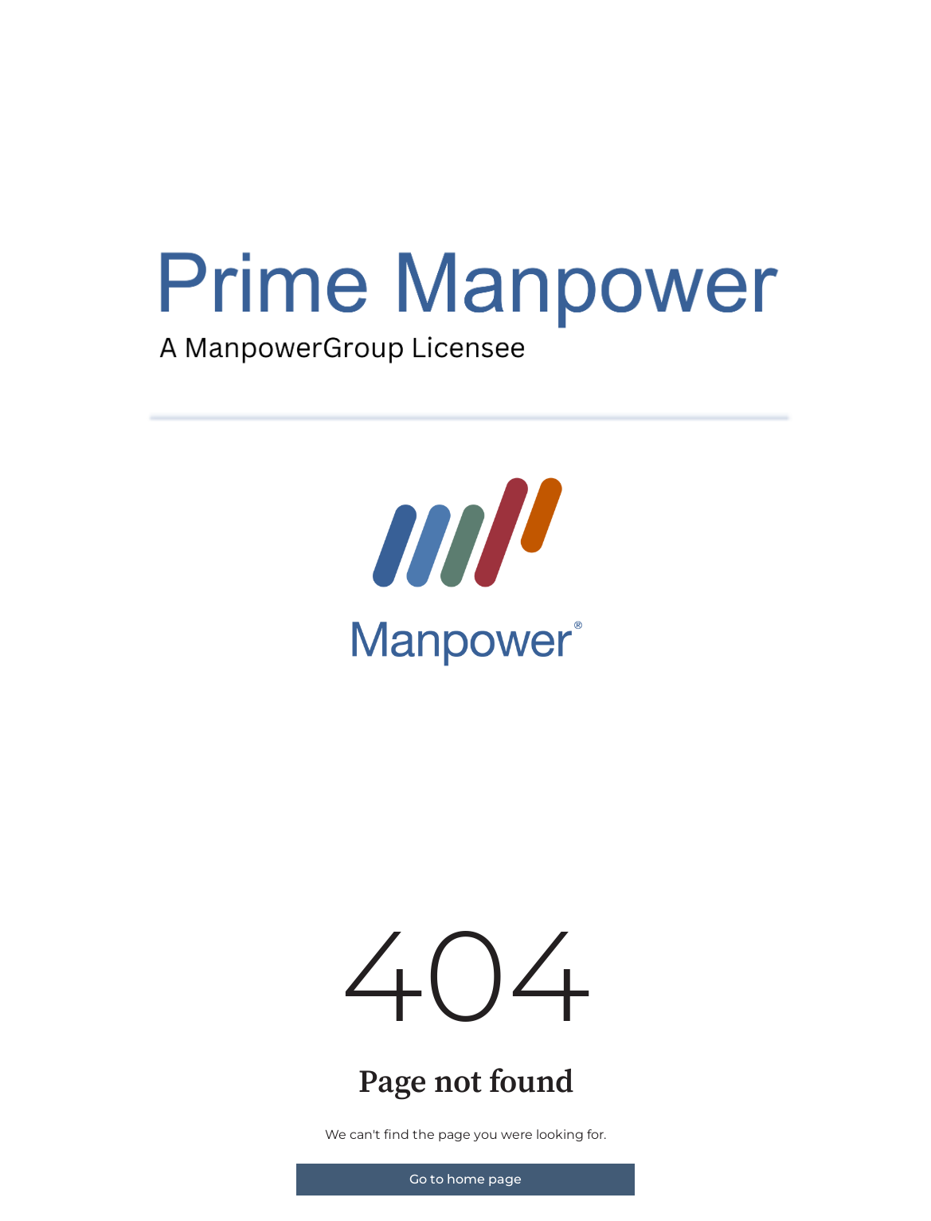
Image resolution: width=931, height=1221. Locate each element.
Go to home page (465, 1179)
